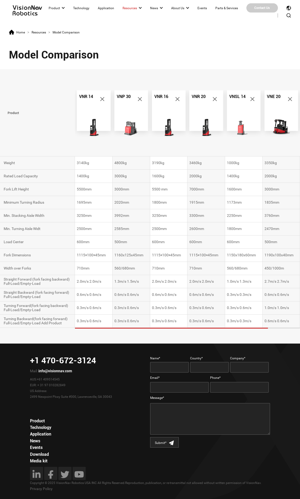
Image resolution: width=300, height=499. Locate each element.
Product (54, 8)
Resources (130, 8)
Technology (81, 8)
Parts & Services (226, 8)
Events (202, 8)
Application (106, 8)
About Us (177, 8)
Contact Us (262, 8)
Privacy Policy (41, 489)
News (154, 8)
